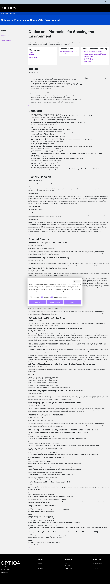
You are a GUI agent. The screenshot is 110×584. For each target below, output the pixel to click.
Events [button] (50, 8)
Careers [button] (85, 2)
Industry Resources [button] (87, 8)
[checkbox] (34, 297)
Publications (72, 8)
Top (29, 105)
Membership (40, 568)
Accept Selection (55, 302)
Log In (100, 2)
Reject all (37, 302)
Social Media (68, 571)
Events (7, 13)
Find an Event (95, 568)
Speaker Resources (6, 40)
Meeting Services (5, 38)
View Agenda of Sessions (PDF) (68, 51)
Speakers (31, 54)
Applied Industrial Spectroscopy (93, 51)
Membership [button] (60, 8)
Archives (12, 13)
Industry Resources (42, 571)
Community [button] (103, 8)
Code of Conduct (5, 43)
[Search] (106, 2)
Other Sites (6, 2)
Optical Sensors (88, 58)
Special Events (33, 57)
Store (94, 565)
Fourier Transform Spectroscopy (93, 53)
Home (2, 13)
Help (66, 563)
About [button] (94, 2)
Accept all (72, 302)
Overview (77, 281)
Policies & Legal (68, 568)
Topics (31, 52)
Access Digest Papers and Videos (69, 53)
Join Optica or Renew (97, 563)
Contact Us (67, 565)
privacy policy (71, 293)
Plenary (31, 56)
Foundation (76, 2)
